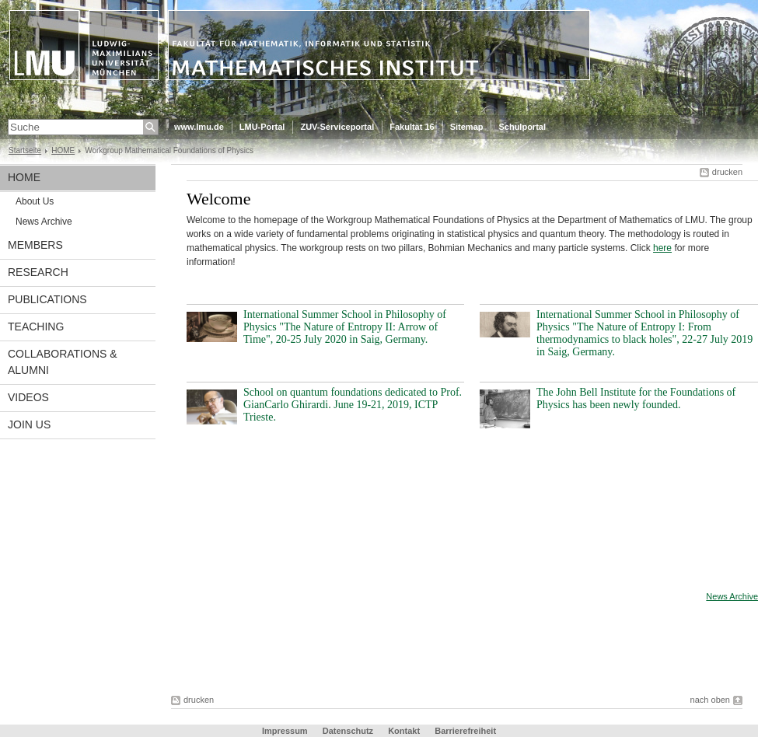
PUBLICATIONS (47, 299)
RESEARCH (38, 272)
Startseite (25, 150)
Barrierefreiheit (465, 730)
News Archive (44, 221)
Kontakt (404, 730)
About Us (35, 201)
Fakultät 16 (411, 126)
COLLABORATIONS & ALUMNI (62, 362)
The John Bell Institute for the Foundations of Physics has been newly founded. (635, 398)
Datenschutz (348, 730)
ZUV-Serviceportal (337, 126)
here (662, 248)
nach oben (710, 699)
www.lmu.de (199, 126)
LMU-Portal (262, 126)
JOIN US (29, 424)
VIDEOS (28, 397)
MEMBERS (35, 245)
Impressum (285, 730)
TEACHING (36, 326)
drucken (727, 171)
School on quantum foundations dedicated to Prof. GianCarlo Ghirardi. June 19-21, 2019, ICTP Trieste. (352, 404)
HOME (63, 150)
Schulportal (522, 126)
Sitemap (467, 126)
